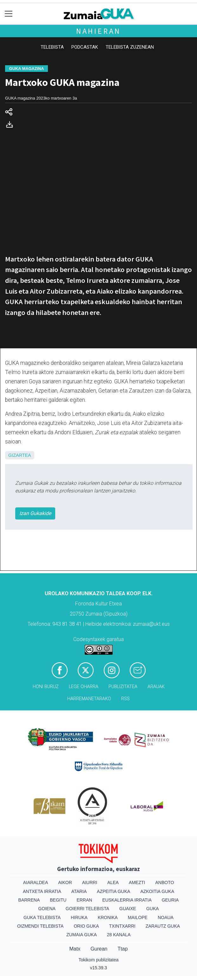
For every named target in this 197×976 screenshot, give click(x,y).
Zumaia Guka (81, 934)
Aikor (65, 882)
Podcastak (84, 47)
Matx (74, 949)
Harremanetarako (89, 698)
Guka (152, 908)
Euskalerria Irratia (126, 900)
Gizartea (19, 455)
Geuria (170, 900)
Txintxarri (122, 926)
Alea (113, 882)
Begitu (58, 900)
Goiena (46, 908)
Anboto (164, 882)
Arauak (156, 686)
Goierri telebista (87, 908)
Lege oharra (83, 686)
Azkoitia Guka (157, 891)
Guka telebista (42, 917)
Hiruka (79, 917)
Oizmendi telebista (40, 926)
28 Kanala (119, 934)
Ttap (123, 949)
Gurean (98, 949)
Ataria (79, 891)
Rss (125, 698)
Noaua (166, 917)
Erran (84, 900)
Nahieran (98, 31)
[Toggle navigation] (9, 13)
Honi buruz (46, 686)
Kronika (108, 917)
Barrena (29, 900)
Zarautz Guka (163, 926)
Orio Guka (86, 926)
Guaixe (127, 908)
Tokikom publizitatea (98, 959)
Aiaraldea (35, 882)
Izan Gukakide (35, 513)
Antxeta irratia (42, 891)
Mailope (138, 917)
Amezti (137, 882)
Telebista (52, 47)
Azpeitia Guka (113, 891)
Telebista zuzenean (130, 47)
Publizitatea (122, 686)
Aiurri (89, 882)
